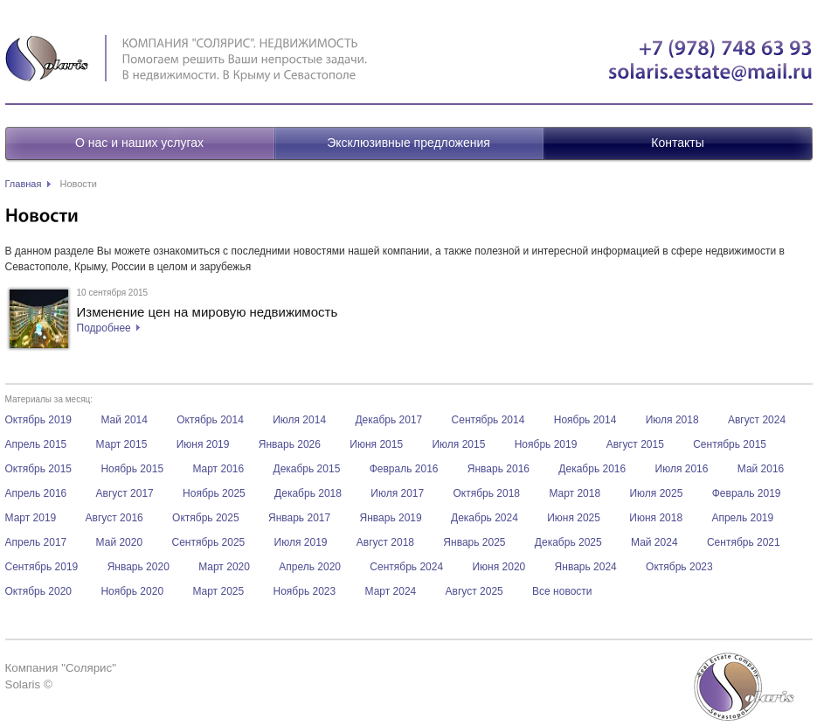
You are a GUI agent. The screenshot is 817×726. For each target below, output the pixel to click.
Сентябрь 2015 (729, 444)
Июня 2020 (498, 567)
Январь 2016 (498, 469)
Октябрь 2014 (210, 420)
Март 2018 (574, 493)
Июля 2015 (458, 444)
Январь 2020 (138, 567)
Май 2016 (761, 469)
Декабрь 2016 (592, 469)
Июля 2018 (672, 420)
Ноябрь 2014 (585, 420)
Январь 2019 (391, 518)
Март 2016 (218, 469)
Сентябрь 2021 (743, 542)
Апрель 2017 (36, 542)
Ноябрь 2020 (131, 591)
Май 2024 (654, 542)
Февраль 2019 (746, 493)
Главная (23, 183)
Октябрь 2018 (487, 493)
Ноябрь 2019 (546, 444)
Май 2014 (124, 420)
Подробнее (104, 328)
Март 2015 (122, 444)
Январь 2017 (299, 518)
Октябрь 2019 (39, 420)
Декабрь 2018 (308, 493)
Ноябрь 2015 (131, 469)
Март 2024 (391, 591)
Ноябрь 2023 (304, 591)
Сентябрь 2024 (406, 567)
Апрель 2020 (310, 567)
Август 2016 (114, 518)
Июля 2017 (397, 493)
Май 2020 (119, 542)
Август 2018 (385, 542)
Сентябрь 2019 (42, 567)
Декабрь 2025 (568, 542)
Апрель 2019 (742, 518)
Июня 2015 (376, 444)
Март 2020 (224, 567)
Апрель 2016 (36, 493)
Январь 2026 (290, 444)
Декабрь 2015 (307, 469)
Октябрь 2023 (679, 567)
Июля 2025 (655, 493)
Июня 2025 (573, 518)
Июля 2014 (299, 420)
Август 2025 (474, 591)
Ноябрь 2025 (214, 493)
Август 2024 (757, 420)
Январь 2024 (586, 567)
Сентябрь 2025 (208, 542)
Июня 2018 (655, 518)
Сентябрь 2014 (488, 420)
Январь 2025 (474, 542)
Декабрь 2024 (484, 518)
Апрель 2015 (36, 444)
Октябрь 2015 (39, 469)
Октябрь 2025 (205, 518)
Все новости (562, 591)
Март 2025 (218, 591)
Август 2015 (635, 444)
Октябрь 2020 (39, 591)
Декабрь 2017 (388, 420)
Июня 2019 (203, 444)
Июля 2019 (301, 542)
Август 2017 (125, 493)
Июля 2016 (682, 469)
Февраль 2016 (404, 469)
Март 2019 (31, 518)
